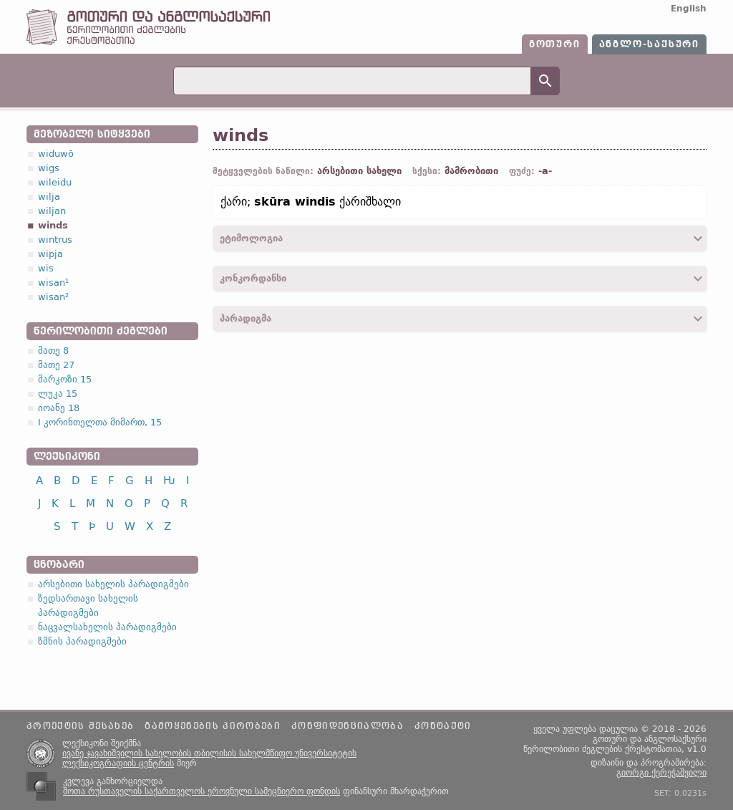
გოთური (555, 44)
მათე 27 (56, 365)
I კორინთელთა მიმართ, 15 (100, 422)
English (689, 9)
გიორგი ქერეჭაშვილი (661, 773)
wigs (48, 168)
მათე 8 (53, 350)
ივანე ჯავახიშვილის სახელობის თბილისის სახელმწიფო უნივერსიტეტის (209, 753)
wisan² (53, 296)
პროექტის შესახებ (80, 726)
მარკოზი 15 (65, 379)
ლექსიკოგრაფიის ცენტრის (118, 763)
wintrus (55, 239)
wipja (50, 254)
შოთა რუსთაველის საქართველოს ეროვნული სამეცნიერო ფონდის (201, 791)
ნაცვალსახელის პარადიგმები (107, 627)
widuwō (56, 153)
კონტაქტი (443, 726)
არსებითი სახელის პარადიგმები (113, 584)
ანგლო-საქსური (649, 44)
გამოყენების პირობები (213, 726)
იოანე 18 (58, 407)
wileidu (55, 182)
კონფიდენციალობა (347, 726)
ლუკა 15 (57, 393)
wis (46, 268)
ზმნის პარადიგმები (82, 641)
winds (53, 225)
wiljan (52, 211)
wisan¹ (53, 282)
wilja (49, 196)
